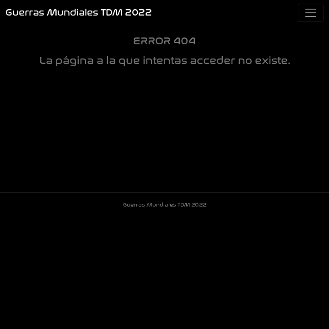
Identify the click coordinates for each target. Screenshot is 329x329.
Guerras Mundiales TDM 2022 (78, 12)
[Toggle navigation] (311, 13)
